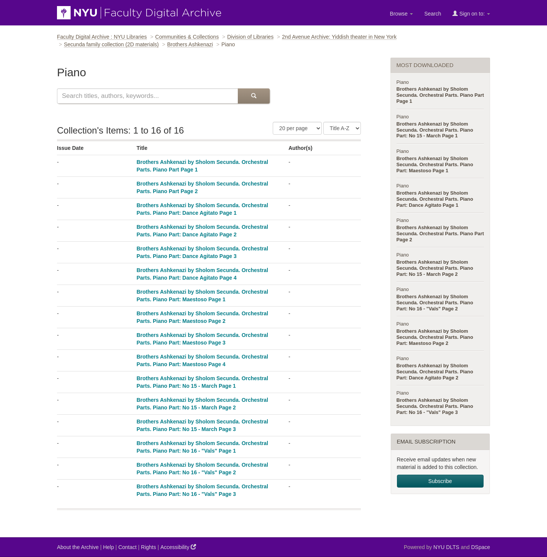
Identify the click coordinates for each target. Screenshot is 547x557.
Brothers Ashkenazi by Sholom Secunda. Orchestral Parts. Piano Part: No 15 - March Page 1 (435, 130)
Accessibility (178, 547)
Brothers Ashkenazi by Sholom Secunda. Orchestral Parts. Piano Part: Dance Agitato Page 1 (435, 199)
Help (108, 547)
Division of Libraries (250, 37)
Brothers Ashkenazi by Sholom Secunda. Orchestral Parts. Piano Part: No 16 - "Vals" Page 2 (435, 303)
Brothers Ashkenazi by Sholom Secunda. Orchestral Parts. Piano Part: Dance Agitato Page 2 (435, 372)
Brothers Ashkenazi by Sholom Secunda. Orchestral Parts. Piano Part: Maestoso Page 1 (435, 164)
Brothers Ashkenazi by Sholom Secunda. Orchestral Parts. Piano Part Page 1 (440, 95)
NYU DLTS (446, 547)
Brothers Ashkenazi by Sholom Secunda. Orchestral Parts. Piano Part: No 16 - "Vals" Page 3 (435, 406)
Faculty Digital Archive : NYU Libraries (102, 37)
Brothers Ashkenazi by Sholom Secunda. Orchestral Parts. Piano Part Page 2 (440, 233)
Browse (401, 14)
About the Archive (78, 547)
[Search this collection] (147, 96)
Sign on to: (471, 13)
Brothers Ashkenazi (190, 44)
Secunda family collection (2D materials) (111, 44)
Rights (148, 547)
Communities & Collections (187, 37)
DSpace (480, 547)
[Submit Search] (254, 96)
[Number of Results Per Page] (297, 128)
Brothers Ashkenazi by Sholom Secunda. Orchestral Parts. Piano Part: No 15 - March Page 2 (435, 268)
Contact (127, 547)
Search (432, 14)
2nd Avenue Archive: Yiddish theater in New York (339, 37)
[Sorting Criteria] (342, 128)
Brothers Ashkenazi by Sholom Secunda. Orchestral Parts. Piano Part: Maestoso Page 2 (435, 337)
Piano (403, 82)
